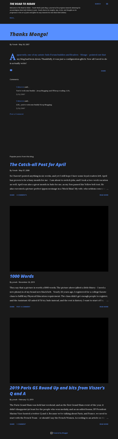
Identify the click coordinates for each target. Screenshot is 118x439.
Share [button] (103, 71)
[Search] (98, 4)
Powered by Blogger (59, 433)
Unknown (20, 87)
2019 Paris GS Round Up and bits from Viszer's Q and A (57, 390)
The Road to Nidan (22, 4)
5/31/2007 (20, 94)
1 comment (21, 424)
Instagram (38, 18)
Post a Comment (17, 114)
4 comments (22, 195)
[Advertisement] (59, 137)
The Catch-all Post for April (38, 164)
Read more (104, 195)
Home (12, 18)
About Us (23, 18)
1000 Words (22, 276)
